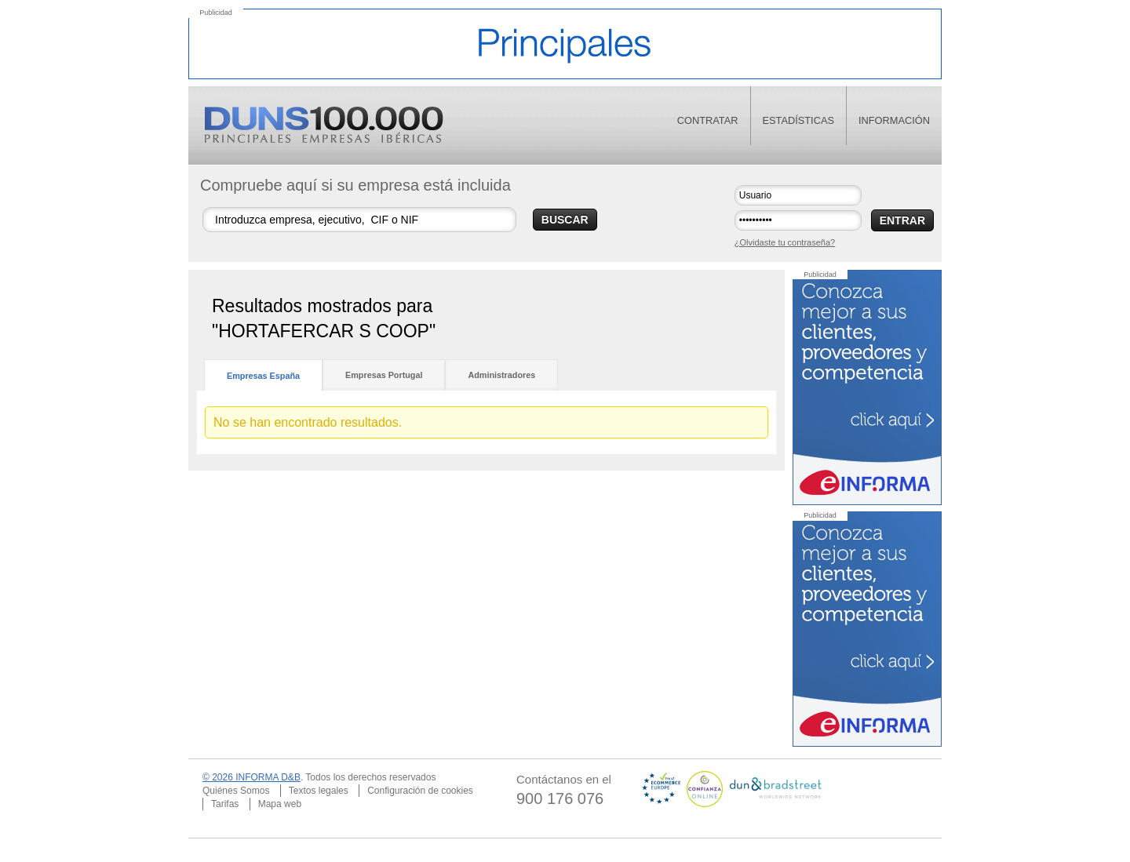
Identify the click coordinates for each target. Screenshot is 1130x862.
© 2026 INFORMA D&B (251, 777)
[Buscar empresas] (359, 219)
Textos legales (318, 790)
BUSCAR (565, 219)
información (894, 120)
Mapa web (279, 803)
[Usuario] (798, 195)
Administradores (501, 375)
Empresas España (263, 375)
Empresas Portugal (383, 375)
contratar (707, 120)
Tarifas (225, 803)
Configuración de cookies (420, 790)
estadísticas (799, 120)
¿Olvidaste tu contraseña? (784, 242)
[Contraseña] (798, 220)
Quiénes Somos (235, 790)
